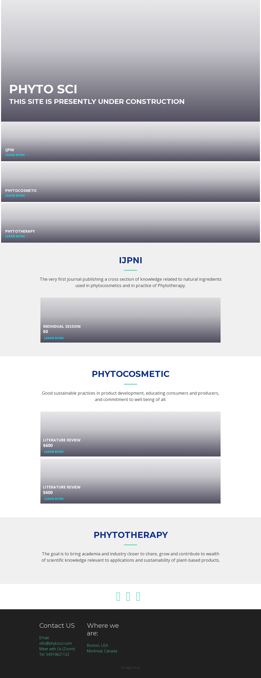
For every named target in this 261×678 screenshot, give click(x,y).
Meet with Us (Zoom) (57, 648)
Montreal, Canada (102, 650)
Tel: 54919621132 (54, 654)
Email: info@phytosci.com (55, 640)
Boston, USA (97, 645)
